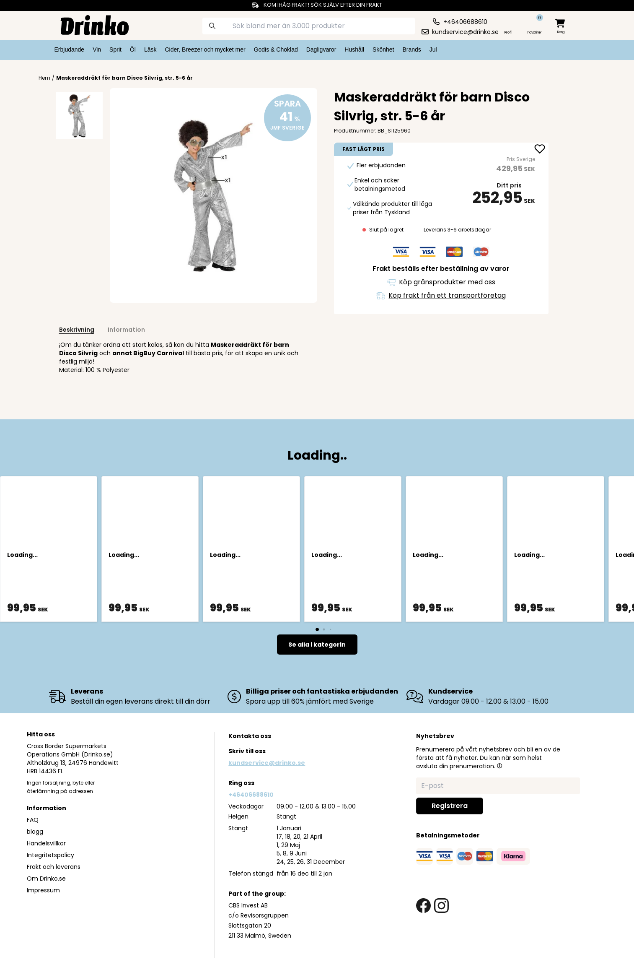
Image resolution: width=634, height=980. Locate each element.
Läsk (150, 49)
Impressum (43, 890)
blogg (35, 831)
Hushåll (354, 49)
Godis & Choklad (276, 49)
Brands (411, 49)
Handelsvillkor (46, 843)
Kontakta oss (249, 736)
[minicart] (561, 27)
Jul (433, 49)
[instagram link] (441, 905)
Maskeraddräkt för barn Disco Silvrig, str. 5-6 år (124, 77)
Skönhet (383, 49)
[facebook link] (423, 905)
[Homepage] (88, 24)
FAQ (33, 820)
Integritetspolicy (50, 855)
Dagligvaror (321, 49)
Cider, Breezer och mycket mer (205, 49)
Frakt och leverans (53, 867)
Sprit (115, 49)
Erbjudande (69, 49)
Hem (44, 78)
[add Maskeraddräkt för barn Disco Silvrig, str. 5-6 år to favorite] (539, 149)
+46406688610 (251, 794)
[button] (499, 766)
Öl (133, 49)
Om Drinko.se (46, 878)
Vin (97, 49)
